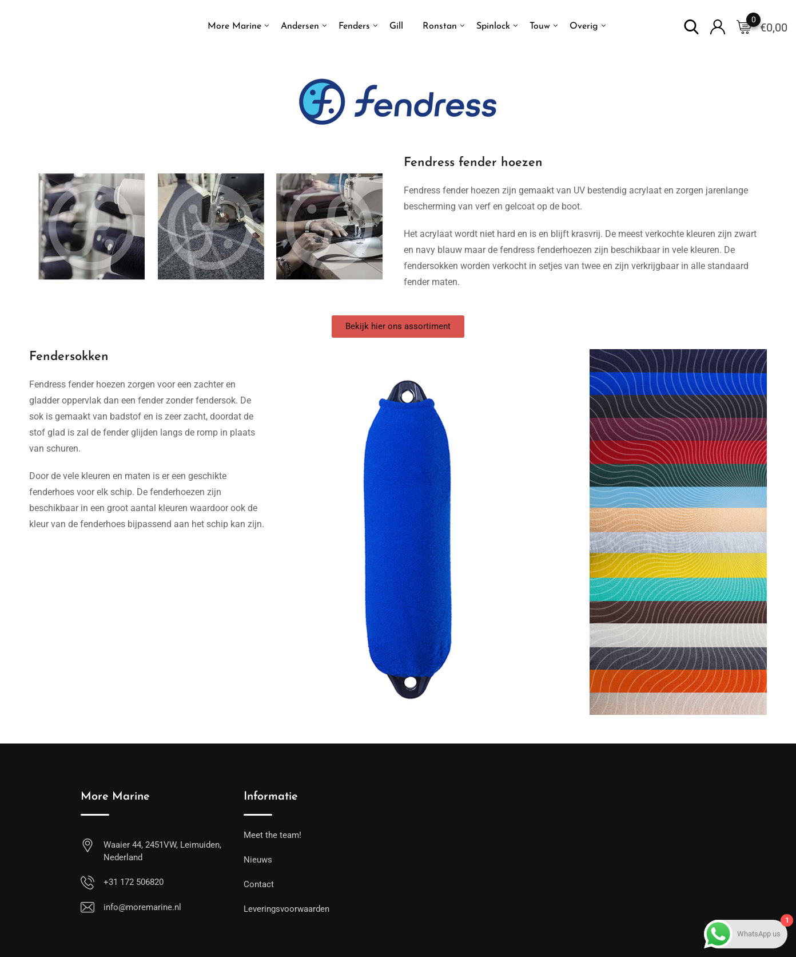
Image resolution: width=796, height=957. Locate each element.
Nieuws (258, 860)
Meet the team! (272, 835)
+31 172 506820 (134, 882)
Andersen (300, 26)
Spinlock (493, 26)
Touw (540, 26)
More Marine (234, 26)
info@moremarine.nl (142, 907)
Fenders (354, 26)
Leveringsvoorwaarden (286, 909)
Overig (584, 26)
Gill (396, 26)
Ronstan (440, 26)
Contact (259, 884)
